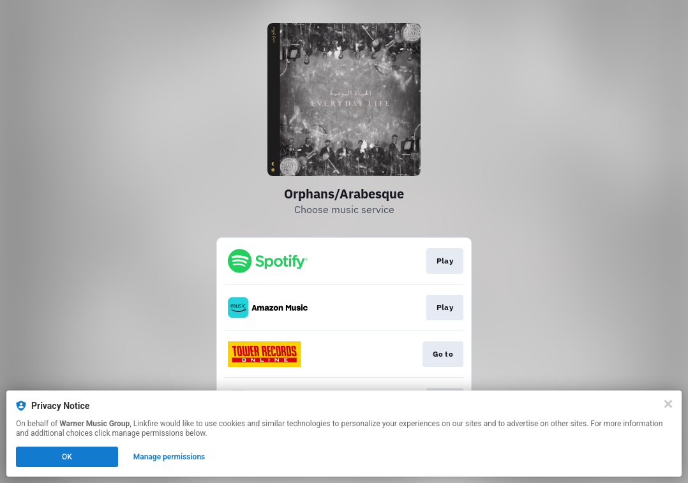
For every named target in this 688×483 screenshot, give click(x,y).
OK (67, 456)
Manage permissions (169, 456)
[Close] (668, 404)
